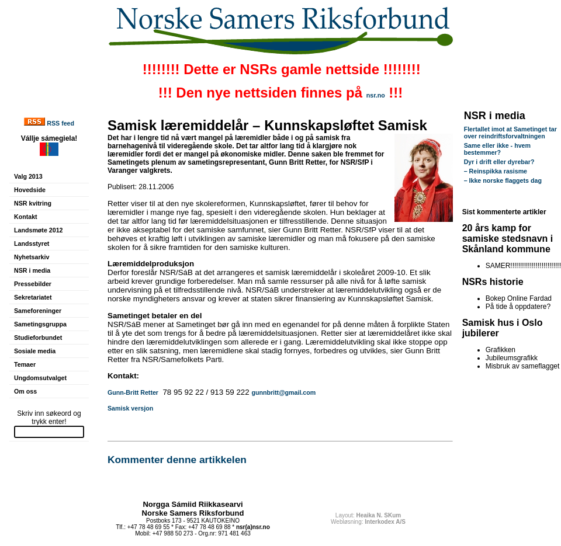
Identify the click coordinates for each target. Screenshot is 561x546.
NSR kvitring (32, 203)
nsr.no (375, 95)
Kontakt (25, 216)
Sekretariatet (33, 297)
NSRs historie (493, 282)
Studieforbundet (38, 337)
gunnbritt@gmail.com (283, 392)
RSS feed (60, 123)
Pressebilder (32, 283)
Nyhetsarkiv (31, 256)
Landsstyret (31, 243)
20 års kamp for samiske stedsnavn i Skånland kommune (507, 238)
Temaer (25, 364)
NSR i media (32, 270)
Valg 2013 (28, 176)
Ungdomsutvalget (40, 377)
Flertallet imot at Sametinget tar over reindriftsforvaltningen (510, 133)
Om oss (25, 391)
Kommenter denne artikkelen (177, 459)
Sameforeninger (37, 310)
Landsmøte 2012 (38, 230)
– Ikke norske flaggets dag (503, 180)
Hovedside (30, 189)
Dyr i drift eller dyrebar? (499, 161)
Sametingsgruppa (40, 324)
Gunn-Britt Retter (133, 392)
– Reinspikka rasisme (495, 171)
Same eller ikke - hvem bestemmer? (497, 149)
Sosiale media (35, 350)
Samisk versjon (130, 408)
